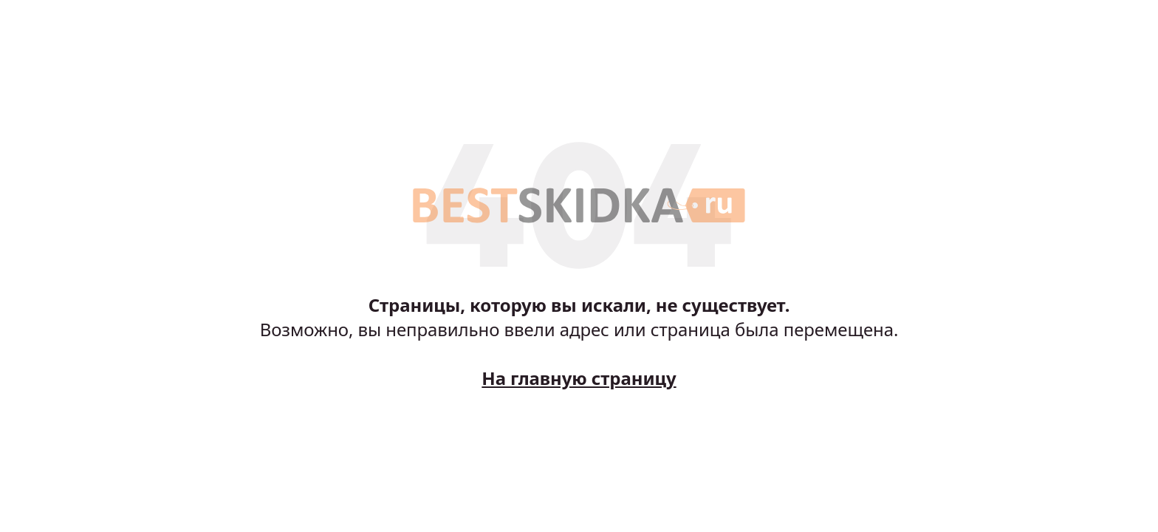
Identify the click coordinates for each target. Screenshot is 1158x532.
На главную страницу (579, 378)
